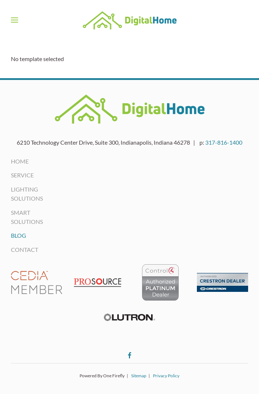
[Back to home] (130, 20)
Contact (24, 249)
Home (20, 161)
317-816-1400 (223, 142)
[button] (14, 20)
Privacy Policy (166, 375)
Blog (18, 235)
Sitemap (138, 375)
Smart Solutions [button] (27, 217)
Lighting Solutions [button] (27, 194)
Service (22, 175)
